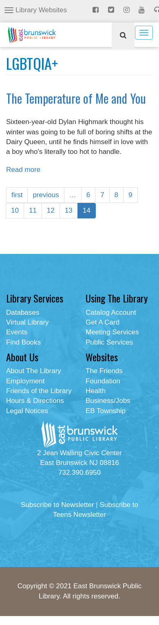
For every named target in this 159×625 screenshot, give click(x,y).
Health (96, 391)
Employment (25, 381)
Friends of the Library (39, 391)
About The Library (33, 371)
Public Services (109, 342)
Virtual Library (27, 322)
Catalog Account (111, 312)
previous (46, 195)
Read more (23, 169)
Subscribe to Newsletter (57, 505)
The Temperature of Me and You (76, 98)
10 (15, 210)
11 (33, 210)
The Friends (104, 371)
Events (16, 332)
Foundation (103, 381)
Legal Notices (27, 411)
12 (51, 210)
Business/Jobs (108, 401)
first (16, 195)
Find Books (23, 342)
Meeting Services (112, 332)
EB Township (106, 411)
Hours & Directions (35, 401)
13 (69, 210)
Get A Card (102, 322)
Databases (22, 312)
